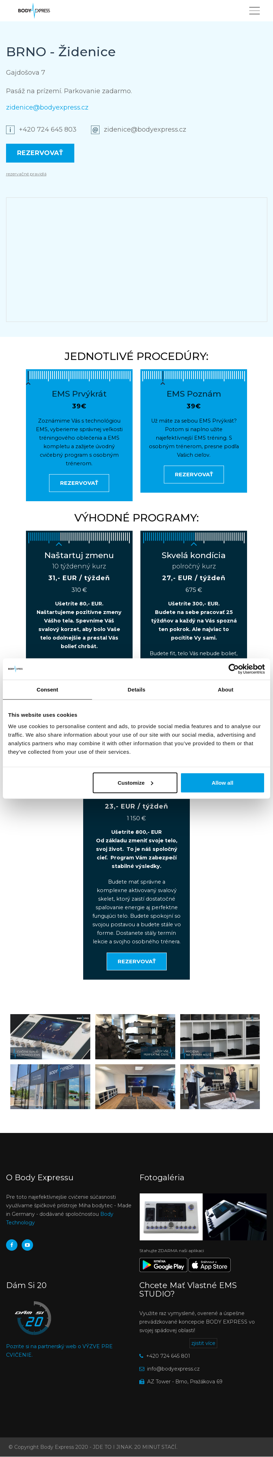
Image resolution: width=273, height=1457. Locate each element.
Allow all (222, 782)
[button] (50, 1036)
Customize (135, 782)
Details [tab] (136, 690)
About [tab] (226, 690)
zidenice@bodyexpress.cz (47, 107)
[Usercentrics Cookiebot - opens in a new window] (234, 669)
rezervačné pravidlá (26, 173)
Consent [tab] (47, 690)
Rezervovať (40, 153)
